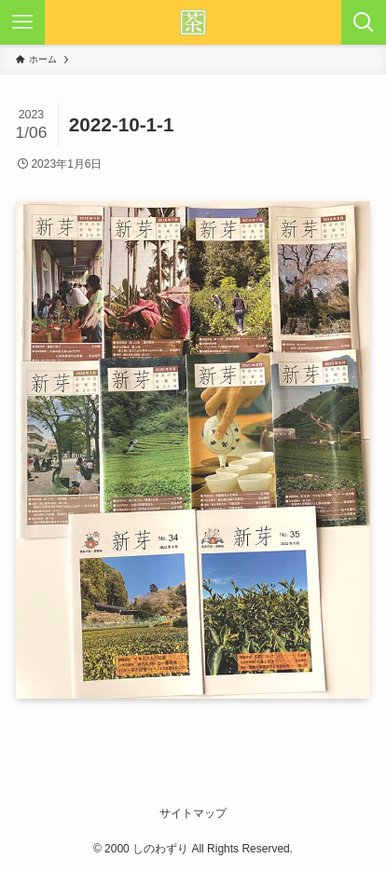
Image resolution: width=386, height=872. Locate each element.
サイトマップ (193, 813)
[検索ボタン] (363, 22)
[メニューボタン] (22, 22)
